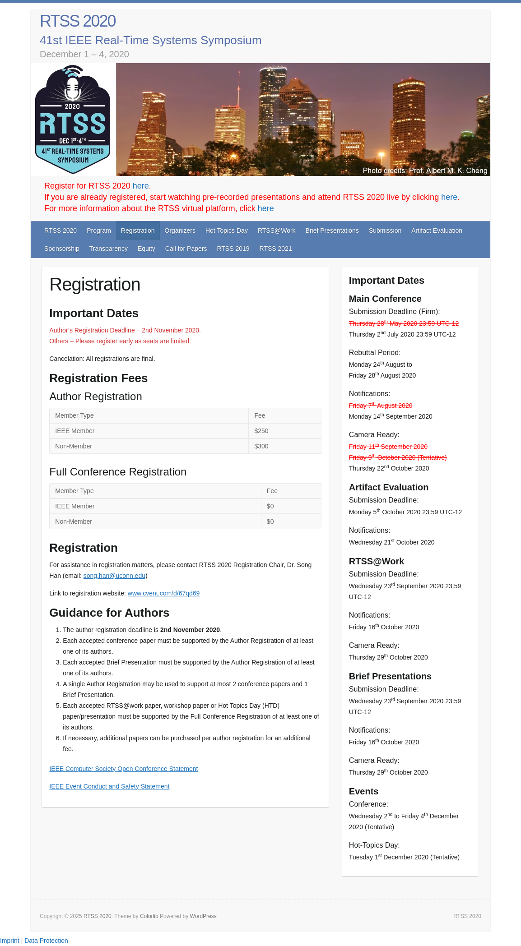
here (141, 185)
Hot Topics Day (226, 230)
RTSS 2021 (276, 248)
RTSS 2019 (233, 248)
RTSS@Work (277, 230)
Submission (385, 230)
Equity (146, 248)
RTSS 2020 (77, 21)
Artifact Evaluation (436, 230)
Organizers (180, 230)
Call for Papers (186, 248)
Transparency (108, 248)
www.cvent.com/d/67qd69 (164, 593)
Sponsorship (61, 248)
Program (99, 230)
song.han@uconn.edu (114, 575)
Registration (138, 230)
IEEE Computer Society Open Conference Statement (123, 768)
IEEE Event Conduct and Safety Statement (109, 786)
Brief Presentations (332, 230)
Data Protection (46, 940)
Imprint (9, 940)
